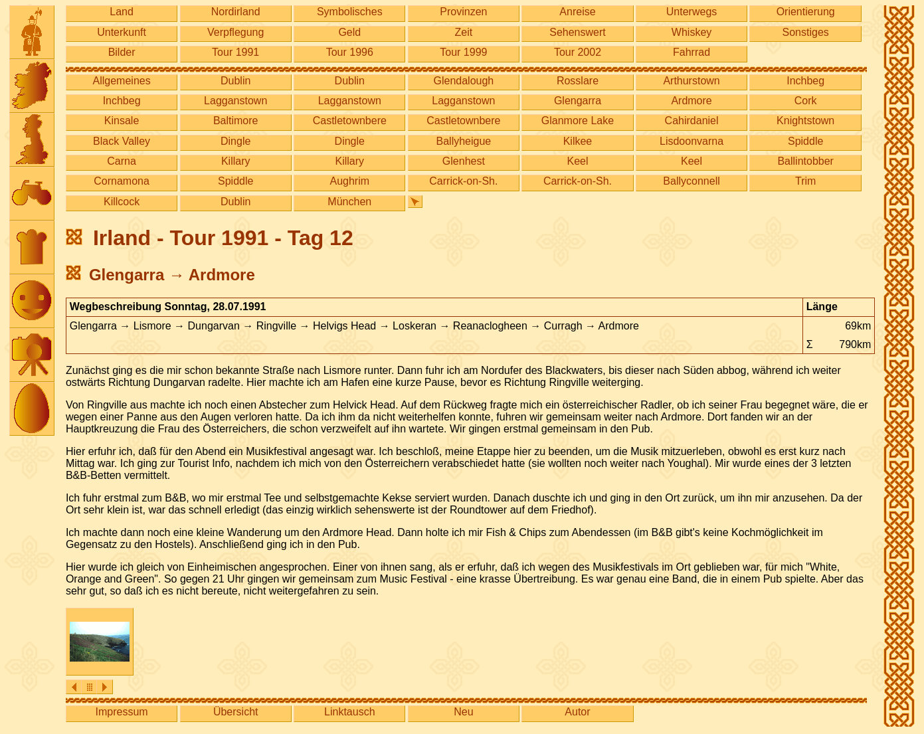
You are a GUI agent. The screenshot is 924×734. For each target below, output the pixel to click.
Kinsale (121, 120)
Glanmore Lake (577, 120)
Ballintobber (805, 161)
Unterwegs (691, 11)
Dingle (235, 141)
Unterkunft (121, 32)
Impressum (122, 711)
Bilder (122, 52)
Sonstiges (806, 32)
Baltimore (235, 120)
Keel (577, 161)
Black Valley (121, 141)
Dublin (235, 80)
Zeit (464, 32)
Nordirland (235, 11)
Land (122, 11)
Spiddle (805, 141)
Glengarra (577, 100)
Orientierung (806, 11)
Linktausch (349, 711)
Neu (463, 711)
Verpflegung (235, 32)
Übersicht (235, 711)
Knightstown (805, 120)
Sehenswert (577, 32)
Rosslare (578, 80)
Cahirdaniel (692, 120)
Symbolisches (350, 11)
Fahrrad (691, 52)
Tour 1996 (349, 52)
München (349, 201)
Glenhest (463, 161)
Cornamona (121, 181)
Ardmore (691, 100)
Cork (805, 100)
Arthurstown (691, 80)
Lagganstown (235, 100)
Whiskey (691, 32)
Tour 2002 (577, 52)
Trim (805, 181)
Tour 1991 (235, 52)
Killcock (121, 201)
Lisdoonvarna (691, 141)
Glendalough (464, 80)
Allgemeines (122, 80)
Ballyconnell (691, 181)
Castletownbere (350, 120)
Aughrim (349, 181)
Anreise (577, 11)
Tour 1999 (463, 52)
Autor (577, 711)
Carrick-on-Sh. (463, 181)
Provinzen (463, 11)
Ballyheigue (464, 141)
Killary (235, 161)
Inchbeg (805, 80)
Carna (121, 161)
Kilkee (578, 141)
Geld (349, 32)
